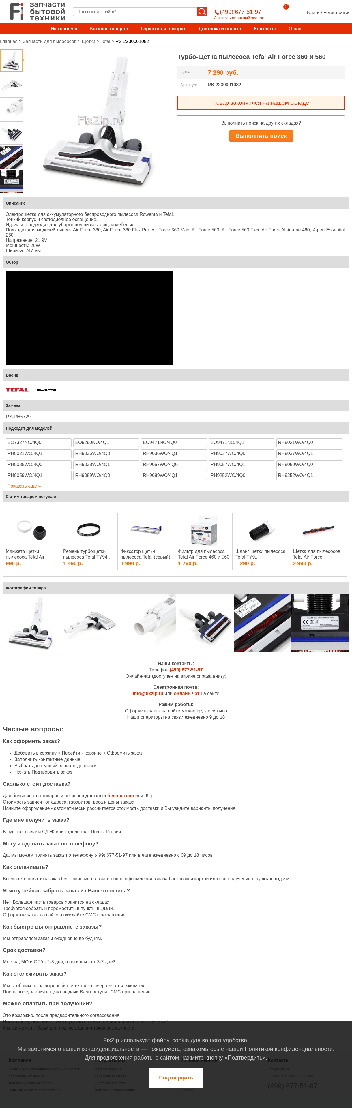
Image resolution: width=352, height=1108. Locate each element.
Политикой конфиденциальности (288, 1049)
